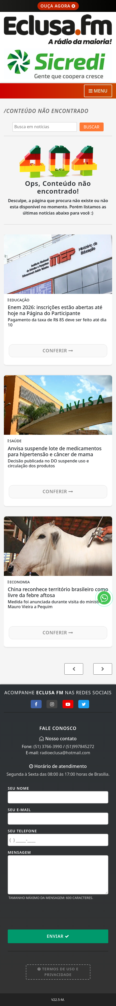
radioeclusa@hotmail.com (65, 753)
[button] (102, 669)
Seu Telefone (22, 830)
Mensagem (19, 852)
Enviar (58, 936)
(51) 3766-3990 (48, 746)
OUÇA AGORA (58, 6)
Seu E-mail (19, 809)
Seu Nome (18, 788)
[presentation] (47, 914)
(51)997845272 (80, 746)
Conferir (58, 350)
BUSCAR (91, 127)
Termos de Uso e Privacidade (58, 971)
